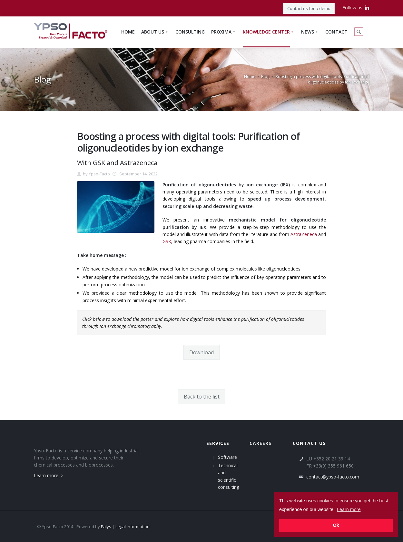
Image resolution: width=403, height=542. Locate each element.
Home (249, 76)
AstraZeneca (303, 234)
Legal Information (132, 526)
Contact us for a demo (308, 8)
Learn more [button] (349, 509)
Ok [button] (336, 525)
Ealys (106, 526)
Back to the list (202, 396)
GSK (166, 241)
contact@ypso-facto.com (332, 477)
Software (227, 457)
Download (201, 352)
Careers (260, 443)
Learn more (49, 475)
